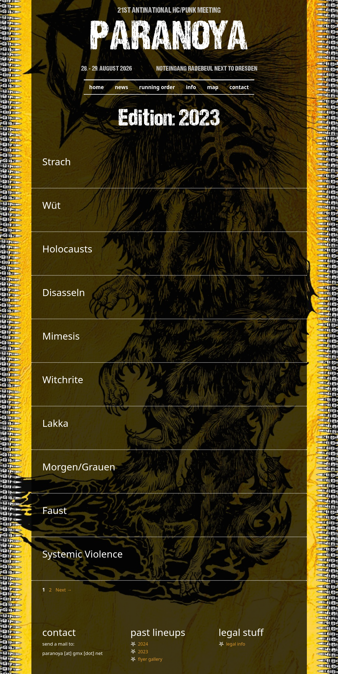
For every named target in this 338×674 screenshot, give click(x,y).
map (212, 87)
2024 (143, 644)
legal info (235, 644)
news (121, 87)
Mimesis (61, 335)
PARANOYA (169, 39)
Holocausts (67, 248)
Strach (56, 161)
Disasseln (63, 292)
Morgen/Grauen (78, 466)
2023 (143, 652)
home (96, 87)
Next (64, 590)
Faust (54, 510)
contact (239, 87)
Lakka (55, 423)
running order (157, 87)
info (191, 87)
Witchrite (62, 379)
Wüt (51, 205)
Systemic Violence (82, 553)
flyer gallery (150, 659)
